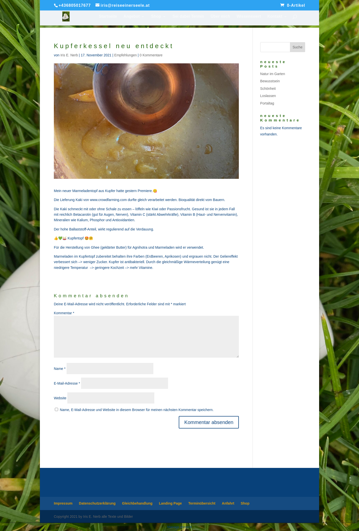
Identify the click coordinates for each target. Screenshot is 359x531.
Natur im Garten (272, 74)
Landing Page (170, 503)
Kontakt (274, 16)
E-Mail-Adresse (67, 383)
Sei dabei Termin (188, 16)
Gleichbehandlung (137, 503)
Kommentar (64, 313)
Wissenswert (249, 16)
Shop (156, 16)
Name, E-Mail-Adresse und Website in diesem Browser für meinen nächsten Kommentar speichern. (137, 410)
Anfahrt (228, 503)
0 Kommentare (151, 55)
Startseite (108, 16)
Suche (297, 47)
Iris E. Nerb (69, 55)
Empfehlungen (125, 55)
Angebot (131, 16)
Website (60, 398)
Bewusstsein (270, 81)
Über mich (220, 16)
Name (60, 369)
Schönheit (268, 89)
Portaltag (267, 103)
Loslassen (268, 96)
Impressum (63, 503)
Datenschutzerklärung (97, 503)
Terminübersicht (201, 503)
